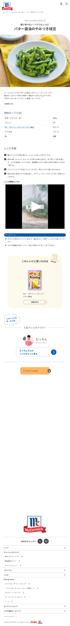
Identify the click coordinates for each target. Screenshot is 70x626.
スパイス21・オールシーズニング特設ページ (20, 588)
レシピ (6, 575)
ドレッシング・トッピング (13, 597)
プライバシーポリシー (9, 616)
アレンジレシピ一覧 (17, 12)
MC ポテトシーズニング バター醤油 (19, 127)
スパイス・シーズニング (12, 592)
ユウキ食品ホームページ (12, 611)
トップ (5, 12)
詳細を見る (35, 302)
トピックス (8, 570)
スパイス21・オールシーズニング (15, 584)
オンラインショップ (11, 606)
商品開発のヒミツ (10, 561)
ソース (7, 601)
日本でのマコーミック (12, 556)
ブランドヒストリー (11, 565)
